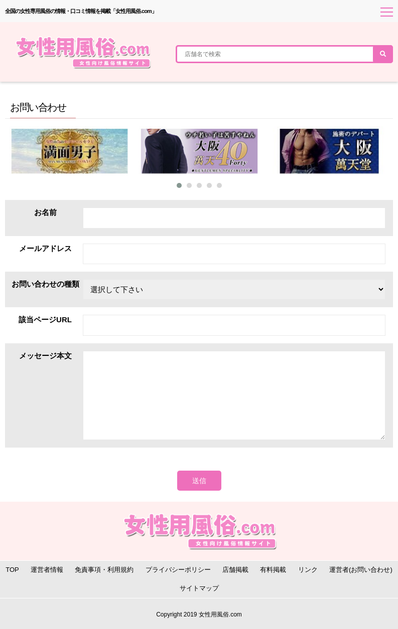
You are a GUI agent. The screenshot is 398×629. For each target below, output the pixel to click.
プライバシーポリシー (178, 569)
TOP (12, 569)
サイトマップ (199, 588)
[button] (179, 185)
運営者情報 (47, 569)
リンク (308, 569)
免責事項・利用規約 (104, 569)
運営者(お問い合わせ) (360, 569)
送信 (199, 481)
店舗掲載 (235, 569)
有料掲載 (273, 569)
